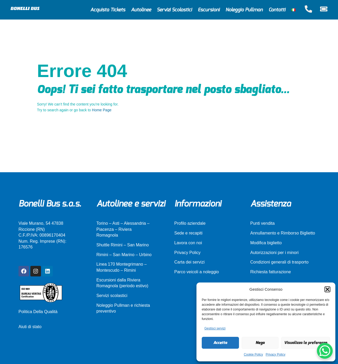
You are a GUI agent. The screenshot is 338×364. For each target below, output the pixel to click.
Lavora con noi (188, 243)
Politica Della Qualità (38, 311)
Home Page (101, 110)
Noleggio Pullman (244, 10)
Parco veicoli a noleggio (196, 272)
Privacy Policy (275, 354)
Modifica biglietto (266, 243)
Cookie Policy (253, 354)
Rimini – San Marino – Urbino (124, 254)
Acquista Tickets (107, 10)
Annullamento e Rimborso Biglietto (282, 233)
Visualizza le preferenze (305, 342)
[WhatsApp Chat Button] (325, 351)
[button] (327, 289)
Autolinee (141, 10)
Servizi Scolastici (174, 10)
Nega (260, 342)
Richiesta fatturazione (270, 272)
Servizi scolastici (111, 295)
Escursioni (209, 10)
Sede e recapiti (188, 233)
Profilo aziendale (189, 223)
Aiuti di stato (29, 326)
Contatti (277, 10)
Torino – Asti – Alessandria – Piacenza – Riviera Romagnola (122, 229)
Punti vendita (262, 223)
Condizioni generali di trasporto (279, 262)
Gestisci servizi (215, 328)
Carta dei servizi (189, 262)
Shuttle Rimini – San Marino (122, 245)
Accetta (220, 342)
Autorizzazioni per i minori (274, 252)
